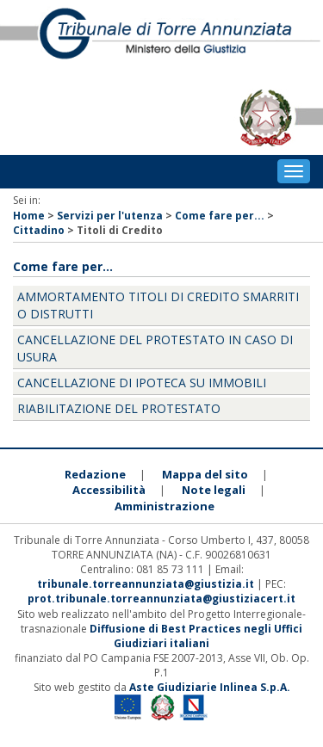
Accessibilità (109, 489)
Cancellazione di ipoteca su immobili (141, 382)
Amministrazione (164, 506)
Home (29, 215)
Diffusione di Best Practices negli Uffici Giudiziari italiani (196, 636)
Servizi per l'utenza (110, 215)
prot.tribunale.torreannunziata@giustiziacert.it (161, 598)
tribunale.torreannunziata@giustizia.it (147, 584)
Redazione (95, 474)
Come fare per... (219, 215)
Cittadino (39, 230)
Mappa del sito (205, 474)
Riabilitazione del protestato (119, 408)
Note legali (213, 489)
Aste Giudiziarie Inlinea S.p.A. (209, 687)
